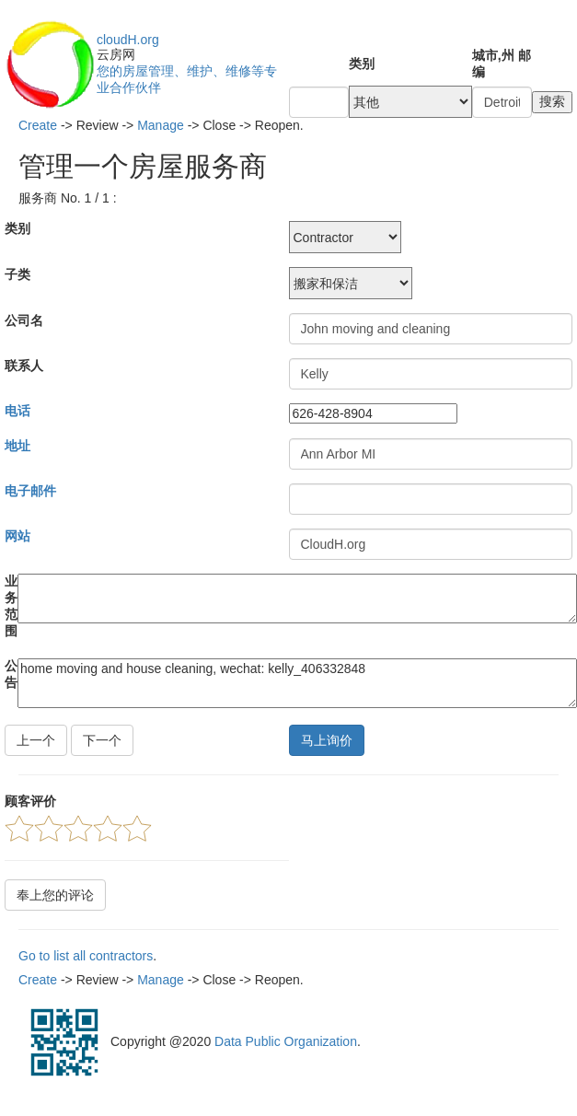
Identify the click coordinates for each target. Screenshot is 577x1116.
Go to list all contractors (85, 955)
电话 (17, 410)
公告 (11, 674)
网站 (17, 536)
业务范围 (11, 606)
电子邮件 (30, 490)
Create (37, 125)
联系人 (24, 365)
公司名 (24, 320)
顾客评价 (30, 801)
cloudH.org (128, 39)
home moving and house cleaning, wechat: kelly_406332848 (297, 683)
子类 (17, 274)
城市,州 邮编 (501, 63)
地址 (17, 445)
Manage (160, 125)
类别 (362, 63)
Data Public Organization (285, 1041)
